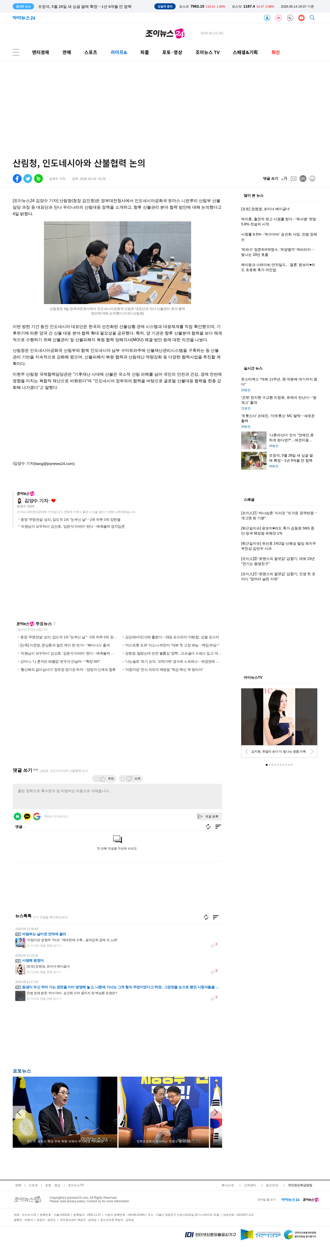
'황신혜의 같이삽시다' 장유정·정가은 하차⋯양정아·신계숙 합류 (68, 670)
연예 (66, 52)
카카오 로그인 (27, 816)
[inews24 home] (291, 1199)
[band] (38, 178)
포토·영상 (172, 52)
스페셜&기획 (245, 52)
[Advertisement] (141, 109)
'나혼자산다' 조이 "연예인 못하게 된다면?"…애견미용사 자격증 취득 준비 (100, 6)
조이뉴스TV (76, 1185)
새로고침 (54, 624)
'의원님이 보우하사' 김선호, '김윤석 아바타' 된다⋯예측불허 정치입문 (73, 526)
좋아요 (53, 501)
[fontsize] (284, 178)
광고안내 (272, 1185)
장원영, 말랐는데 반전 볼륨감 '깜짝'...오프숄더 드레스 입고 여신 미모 (177, 653)
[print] (312, 178)
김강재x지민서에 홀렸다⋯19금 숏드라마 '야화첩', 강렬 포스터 (172, 637)
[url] (303, 178)
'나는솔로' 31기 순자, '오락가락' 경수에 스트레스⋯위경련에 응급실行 (177, 661)
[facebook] (17, 178)
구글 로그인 (37, 816)
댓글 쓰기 (270, 178)
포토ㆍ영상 (52, 1185)
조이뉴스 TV (207, 52)
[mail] (293, 178)
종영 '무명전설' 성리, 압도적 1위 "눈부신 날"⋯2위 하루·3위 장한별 (70, 520)
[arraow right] (215, 1112)
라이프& (119, 52)
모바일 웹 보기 (266, 1199)
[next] (312, 751)
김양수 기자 (36, 500)
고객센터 (250, 1185)
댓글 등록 (211, 816)
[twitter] (27, 178)
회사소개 (228, 1185)
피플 (144, 52)
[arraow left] (19, 1112)
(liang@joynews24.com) (54, 463)
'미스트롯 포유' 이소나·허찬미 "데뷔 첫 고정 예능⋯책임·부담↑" (172, 645)
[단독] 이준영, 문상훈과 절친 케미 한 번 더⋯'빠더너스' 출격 (65, 645)
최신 (275, 52)
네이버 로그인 (17, 816)
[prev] (246, 751)
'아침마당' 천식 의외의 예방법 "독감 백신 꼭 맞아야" (164, 670)
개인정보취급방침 (300, 1185)
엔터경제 (40, 52)
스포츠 (90, 52)
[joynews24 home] (311, 1199)
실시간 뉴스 (253, 368)
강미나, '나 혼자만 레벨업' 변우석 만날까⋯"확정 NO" (60, 661)
